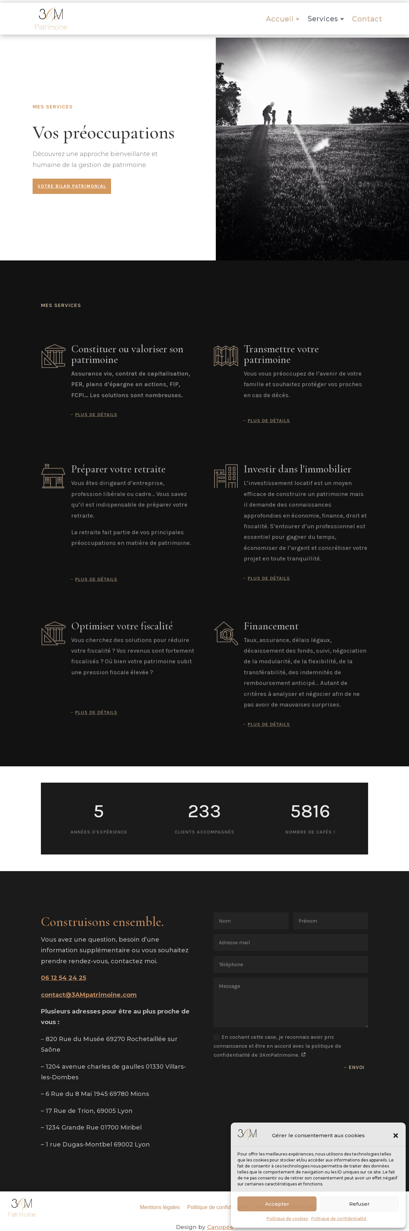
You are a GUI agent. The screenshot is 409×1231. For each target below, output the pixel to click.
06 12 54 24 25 (63, 978)
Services (323, 18)
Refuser (359, 1204)
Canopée (220, 1227)
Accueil (280, 18)
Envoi (356, 1067)
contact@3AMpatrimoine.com (89, 995)
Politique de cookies (287, 1218)
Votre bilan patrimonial (72, 186)
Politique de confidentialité (338, 1218)
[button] (395, 1135)
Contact (367, 18)
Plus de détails (96, 424)
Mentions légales (160, 1207)
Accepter (277, 1204)
